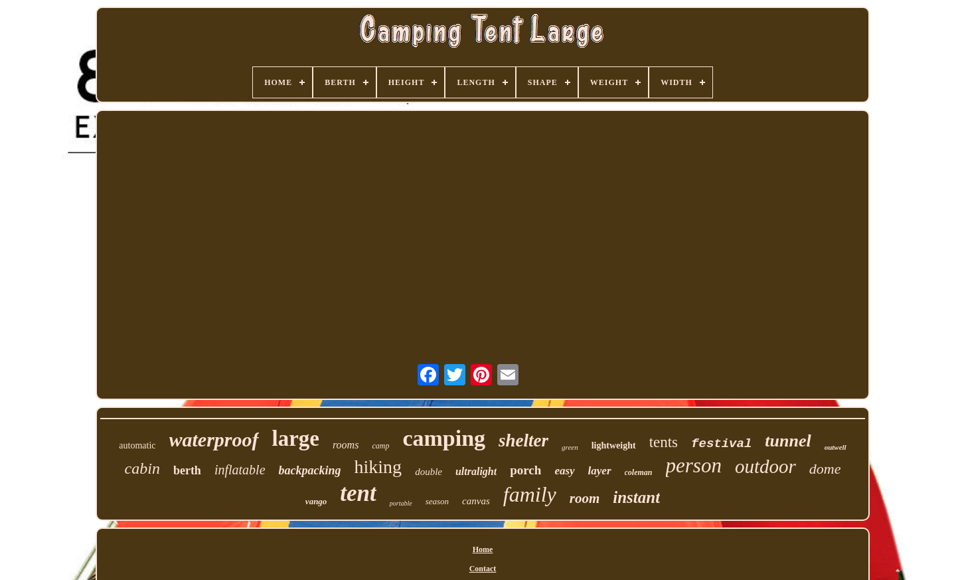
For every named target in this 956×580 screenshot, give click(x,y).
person (694, 465)
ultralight (476, 471)
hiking (378, 466)
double (428, 471)
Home (483, 549)
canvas (476, 501)
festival (721, 443)
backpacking (310, 470)
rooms (345, 444)
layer (599, 470)
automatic (137, 445)
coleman (639, 472)
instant (636, 497)
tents (663, 442)
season (437, 501)
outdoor (765, 466)
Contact (483, 568)
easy (564, 470)
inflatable (240, 469)
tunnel (788, 440)
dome (825, 468)
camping (443, 438)
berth (187, 470)
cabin (142, 468)
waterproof (214, 439)
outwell (835, 447)
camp (380, 445)
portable (401, 503)
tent (358, 493)
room (585, 498)
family (529, 494)
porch (525, 470)
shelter (523, 440)
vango (316, 501)
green (570, 447)
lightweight (614, 445)
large (295, 438)
